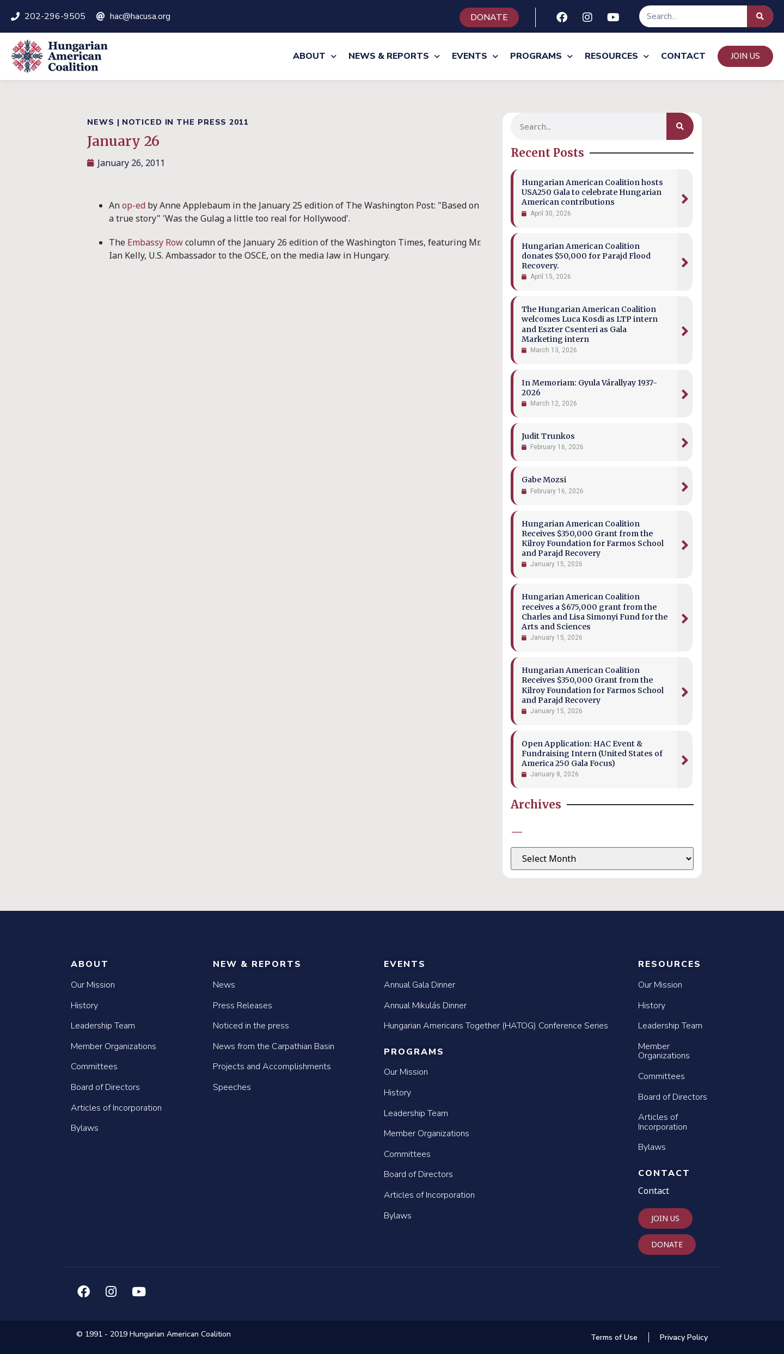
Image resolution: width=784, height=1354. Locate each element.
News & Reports (394, 56)
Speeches (232, 1087)
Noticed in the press (251, 1026)
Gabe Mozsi (544, 480)
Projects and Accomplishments (272, 1067)
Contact (683, 56)
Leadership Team (103, 1026)
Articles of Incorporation (116, 1108)
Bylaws (85, 1128)
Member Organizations (113, 1046)
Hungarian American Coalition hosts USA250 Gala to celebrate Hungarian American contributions (592, 192)
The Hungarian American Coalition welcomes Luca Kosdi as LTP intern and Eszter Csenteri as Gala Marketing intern (590, 324)
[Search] (760, 16)
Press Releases (242, 1006)
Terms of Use (614, 1337)
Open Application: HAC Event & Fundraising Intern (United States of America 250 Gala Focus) (592, 753)
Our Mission (93, 985)
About (314, 56)
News (224, 985)
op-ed (134, 205)
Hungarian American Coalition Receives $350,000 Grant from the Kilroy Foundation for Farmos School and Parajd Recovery (593, 539)
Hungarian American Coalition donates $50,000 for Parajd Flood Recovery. (586, 256)
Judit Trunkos (548, 436)
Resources (617, 56)
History (84, 1006)
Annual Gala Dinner (419, 985)
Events (475, 56)
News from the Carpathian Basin (273, 1046)
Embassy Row (155, 242)
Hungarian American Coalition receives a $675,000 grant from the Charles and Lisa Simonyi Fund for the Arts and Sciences (594, 612)
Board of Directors (105, 1087)
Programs (541, 56)
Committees (94, 1067)
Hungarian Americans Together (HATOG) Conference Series (496, 1026)
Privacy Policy (684, 1337)
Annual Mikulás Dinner (425, 1006)
